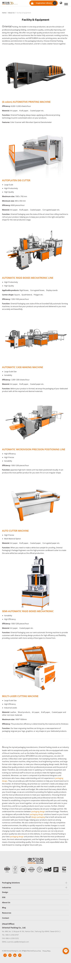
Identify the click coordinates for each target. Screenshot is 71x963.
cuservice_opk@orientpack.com (18, 942)
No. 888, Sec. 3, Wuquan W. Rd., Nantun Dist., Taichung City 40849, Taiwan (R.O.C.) (31, 931)
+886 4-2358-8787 (12, 935)
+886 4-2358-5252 (12, 938)
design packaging (38, 817)
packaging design (38, 811)
